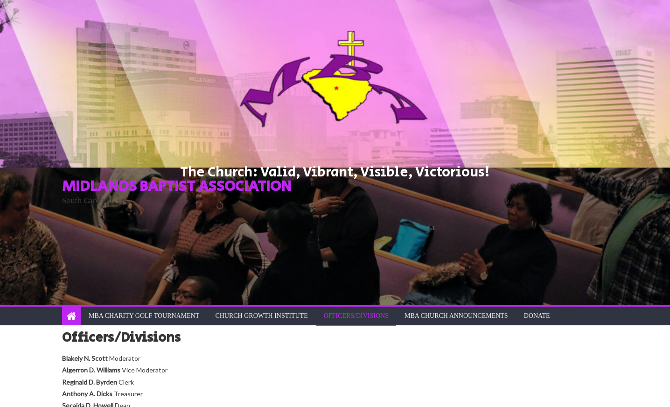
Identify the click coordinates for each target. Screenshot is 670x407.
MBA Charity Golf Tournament (144, 315)
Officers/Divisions (356, 315)
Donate (537, 315)
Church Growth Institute (261, 315)
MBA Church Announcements (456, 315)
